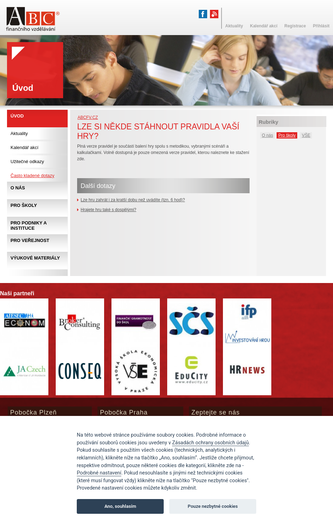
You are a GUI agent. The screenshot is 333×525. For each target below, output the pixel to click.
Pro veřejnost (30, 240)
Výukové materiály (35, 258)
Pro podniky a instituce (29, 225)
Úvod (17, 116)
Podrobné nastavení (99, 473)
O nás (267, 135)
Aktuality (19, 133)
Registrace (295, 25)
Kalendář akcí (25, 147)
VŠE (306, 135)
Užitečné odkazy (27, 161)
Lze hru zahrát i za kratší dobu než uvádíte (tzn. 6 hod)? (133, 199)
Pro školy (286, 135)
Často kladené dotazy (32, 175)
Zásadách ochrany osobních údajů (210, 443)
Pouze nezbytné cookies (213, 506)
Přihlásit (321, 25)
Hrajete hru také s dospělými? (108, 209)
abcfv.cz (87, 117)
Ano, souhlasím (120, 506)
